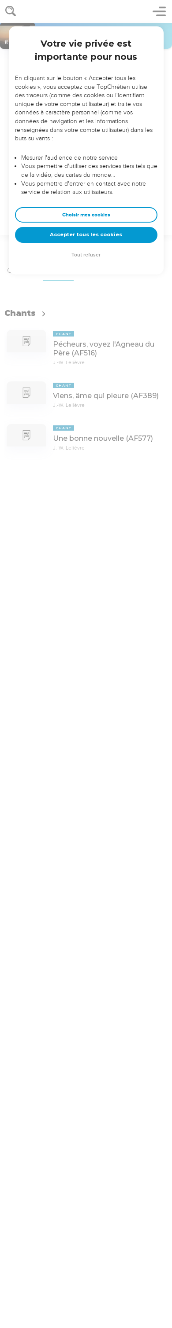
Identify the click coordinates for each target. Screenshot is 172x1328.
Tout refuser (86, 255)
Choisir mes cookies (86, 215)
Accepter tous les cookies (86, 234)
